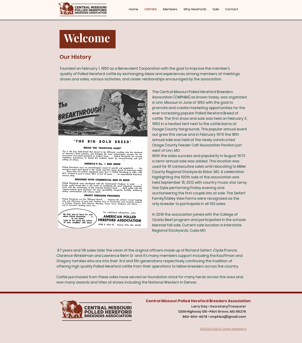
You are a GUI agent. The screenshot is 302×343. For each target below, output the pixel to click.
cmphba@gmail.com (228, 316)
